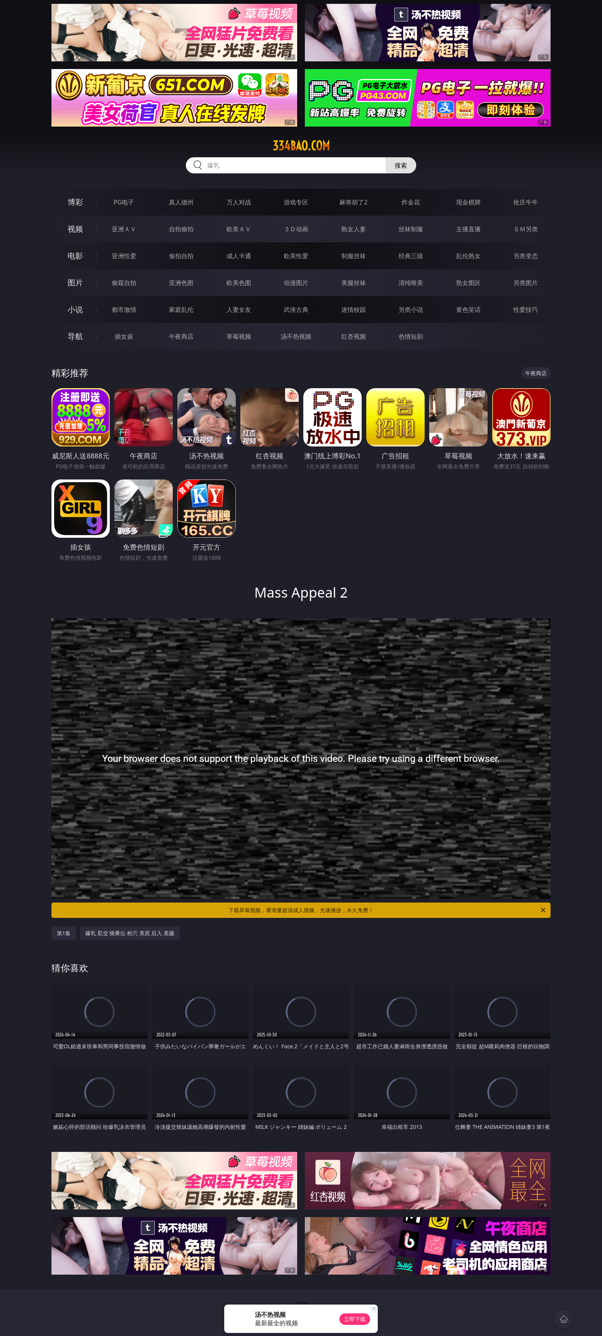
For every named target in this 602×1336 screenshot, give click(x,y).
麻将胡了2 (353, 202)
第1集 (64, 933)
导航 (75, 336)
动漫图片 (296, 282)
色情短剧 (411, 336)
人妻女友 (239, 309)
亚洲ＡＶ (124, 229)
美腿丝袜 (353, 282)
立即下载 (355, 1319)
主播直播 (468, 229)
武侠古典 (296, 309)
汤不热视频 (296, 336)
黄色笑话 (468, 309)
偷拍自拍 (181, 256)
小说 (75, 309)
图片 (75, 282)
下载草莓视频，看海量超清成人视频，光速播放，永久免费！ (387, 910)
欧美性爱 (296, 256)
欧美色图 (239, 282)
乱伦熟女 (468, 256)
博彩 (75, 202)
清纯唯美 (411, 282)
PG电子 (124, 202)
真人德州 (181, 202)
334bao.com (301, 145)
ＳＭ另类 (525, 229)
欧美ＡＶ (239, 229)
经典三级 (411, 256)
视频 (75, 229)
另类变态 (525, 256)
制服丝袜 (353, 256)
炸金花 (411, 202)
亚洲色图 (181, 282)
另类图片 (525, 282)
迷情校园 (353, 309)
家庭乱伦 (181, 309)
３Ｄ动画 (296, 229)
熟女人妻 (353, 229)
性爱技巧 (525, 309)
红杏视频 (353, 336)
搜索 (401, 165)
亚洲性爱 (124, 256)
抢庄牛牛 (525, 202)
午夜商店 (181, 336)
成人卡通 (239, 256)
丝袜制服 (411, 229)
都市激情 (124, 309)
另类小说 (411, 309)
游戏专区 (296, 202)
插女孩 (124, 336)
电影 (75, 255)
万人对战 (239, 202)
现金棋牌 (468, 202)
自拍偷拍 (181, 229)
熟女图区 (468, 282)
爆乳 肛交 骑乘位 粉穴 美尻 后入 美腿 (129, 933)
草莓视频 (239, 336)
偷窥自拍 (124, 282)
